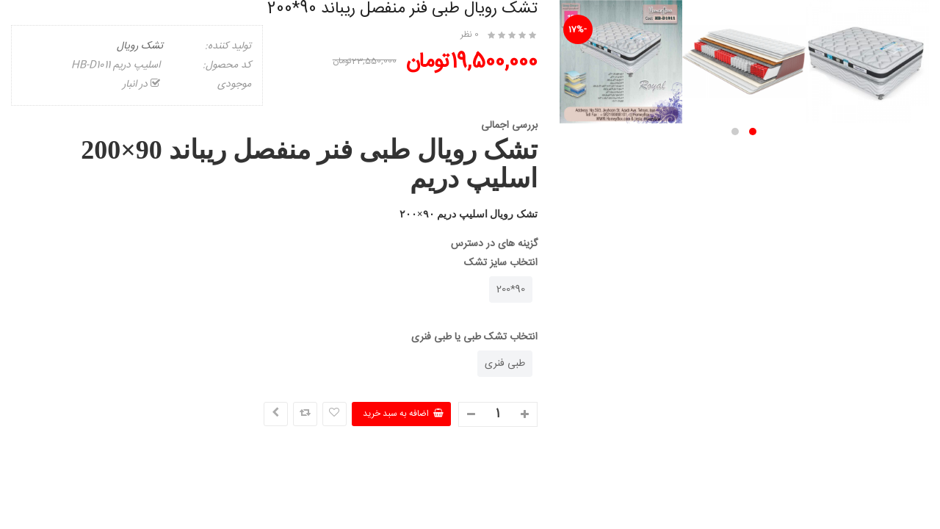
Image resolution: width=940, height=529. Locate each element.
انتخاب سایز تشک (501, 263)
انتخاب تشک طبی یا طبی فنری (474, 337)
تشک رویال (140, 46)
